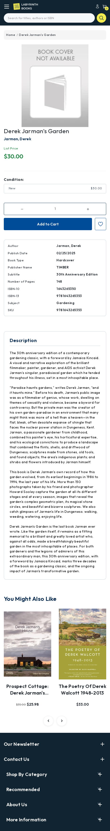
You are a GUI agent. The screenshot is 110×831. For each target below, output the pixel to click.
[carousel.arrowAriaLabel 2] (48, 721)
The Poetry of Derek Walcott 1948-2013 (82, 689)
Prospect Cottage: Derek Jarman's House (27, 689)
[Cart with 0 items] (103, 6)
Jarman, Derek (17, 138)
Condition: (14, 179)
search (101, 18)
